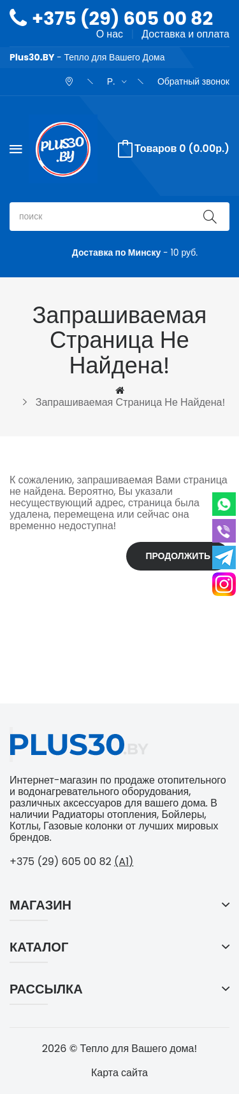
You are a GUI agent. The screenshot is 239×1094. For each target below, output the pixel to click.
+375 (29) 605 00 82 (122, 18)
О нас (109, 34)
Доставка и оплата (185, 34)
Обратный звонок (193, 81)
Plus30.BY (32, 57)
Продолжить (177, 556)
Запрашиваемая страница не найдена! (130, 402)
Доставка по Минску (116, 252)
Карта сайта (119, 1072)
